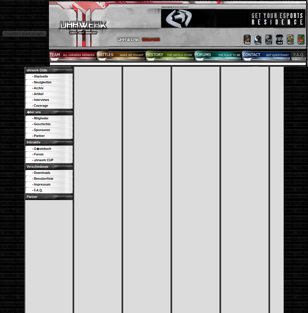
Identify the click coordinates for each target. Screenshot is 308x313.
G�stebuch (42, 148)
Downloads (42, 173)
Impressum (42, 184)
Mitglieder (41, 118)
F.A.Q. (38, 190)
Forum (38, 154)
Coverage (41, 105)
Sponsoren (42, 130)
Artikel (38, 94)
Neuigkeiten (42, 82)
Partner (39, 136)
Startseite (41, 76)
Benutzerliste (43, 178)
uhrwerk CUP (43, 160)
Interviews (41, 100)
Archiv (38, 88)
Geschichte (42, 124)
